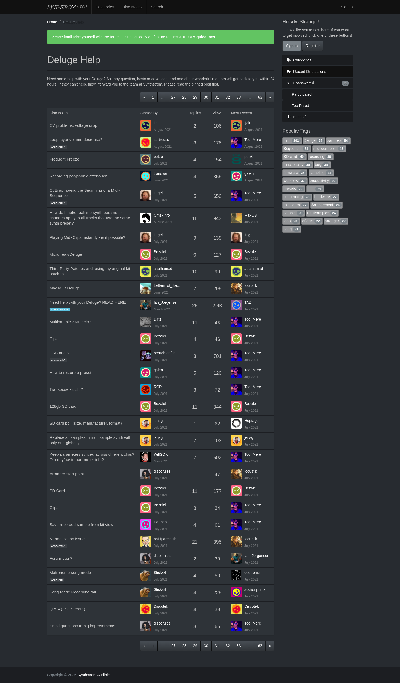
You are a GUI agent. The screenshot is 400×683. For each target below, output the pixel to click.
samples (338, 140)
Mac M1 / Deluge (65, 288)
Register (313, 46)
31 (217, 97)
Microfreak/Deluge (66, 254)
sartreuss (161, 140)
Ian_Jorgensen (166, 302)
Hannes (160, 522)
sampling (321, 172)
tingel (158, 193)
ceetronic (252, 572)
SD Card (57, 490)
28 (184, 97)
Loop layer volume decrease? (76, 139)
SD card (295, 156)
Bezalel (160, 252)
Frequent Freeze (64, 159)
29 (195, 97)
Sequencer (297, 148)
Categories (105, 7)
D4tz (158, 319)
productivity (323, 181)
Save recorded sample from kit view (81, 524)
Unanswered (318, 83)
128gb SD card (63, 406)
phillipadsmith (165, 539)
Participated (302, 94)
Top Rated (300, 105)
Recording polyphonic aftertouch (78, 176)
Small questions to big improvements (82, 625)
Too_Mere (252, 140)
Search (157, 7)
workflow (295, 181)
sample (294, 213)
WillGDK (161, 454)
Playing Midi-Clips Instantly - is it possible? (88, 237)
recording (321, 156)
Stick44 (160, 572)
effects (312, 221)
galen (249, 173)
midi (292, 140)
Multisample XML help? (70, 322)
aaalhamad (163, 268)
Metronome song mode (70, 572)
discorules (162, 471)
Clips (54, 507)
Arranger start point (67, 474)
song (292, 229)
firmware (295, 172)
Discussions (132, 7)
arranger (336, 221)
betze (158, 156)
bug (322, 164)
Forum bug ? (61, 558)
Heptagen (252, 420)
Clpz (54, 338)
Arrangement (326, 205)
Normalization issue (67, 538)
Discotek (161, 606)
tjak (157, 123)
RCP (158, 387)
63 (260, 97)
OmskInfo (162, 215)
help (315, 189)
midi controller (329, 148)
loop (291, 221)
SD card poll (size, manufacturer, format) (86, 423)
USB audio (59, 353)
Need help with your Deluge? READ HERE (88, 302)
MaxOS (250, 215)
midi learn (296, 205)
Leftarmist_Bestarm (167, 285)
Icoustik (250, 285)
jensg (158, 420)
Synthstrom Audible (67, 7)
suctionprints (255, 589)
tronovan (161, 173)
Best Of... (298, 117)
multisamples (322, 213)
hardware (326, 197)
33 (239, 97)
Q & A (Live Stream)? (68, 609)
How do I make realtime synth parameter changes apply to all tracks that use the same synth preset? (90, 217)
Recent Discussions (306, 71)
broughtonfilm (165, 353)
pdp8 (248, 156)
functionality (298, 164)
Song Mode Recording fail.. (74, 592)
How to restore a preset (70, 372)
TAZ (247, 302)
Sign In (347, 7)
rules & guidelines (199, 37)
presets (294, 189)
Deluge (314, 140)
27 (173, 97)
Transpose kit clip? (66, 389)
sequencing (297, 197)
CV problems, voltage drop (73, 125)
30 (206, 97)
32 (228, 97)
